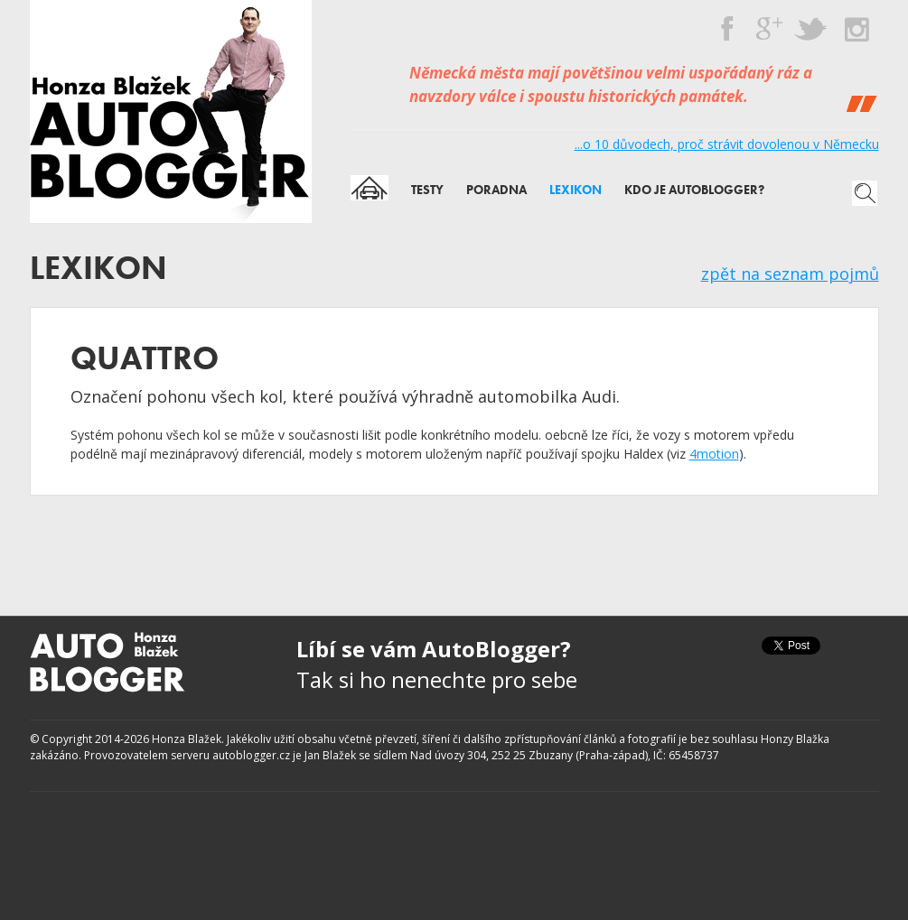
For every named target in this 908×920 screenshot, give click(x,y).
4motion (714, 453)
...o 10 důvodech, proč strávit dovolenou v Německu (727, 144)
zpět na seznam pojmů (790, 273)
